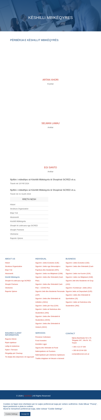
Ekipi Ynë (14, 213)
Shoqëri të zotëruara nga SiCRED (24, 225)
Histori (12, 204)
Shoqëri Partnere (17, 230)
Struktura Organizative (19, 209)
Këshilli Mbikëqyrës (18, 221)
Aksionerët (14, 217)
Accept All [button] (25, 414)
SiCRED (28, 396)
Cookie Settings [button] (11, 414)
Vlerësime (14, 234)
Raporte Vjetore (16, 238)
